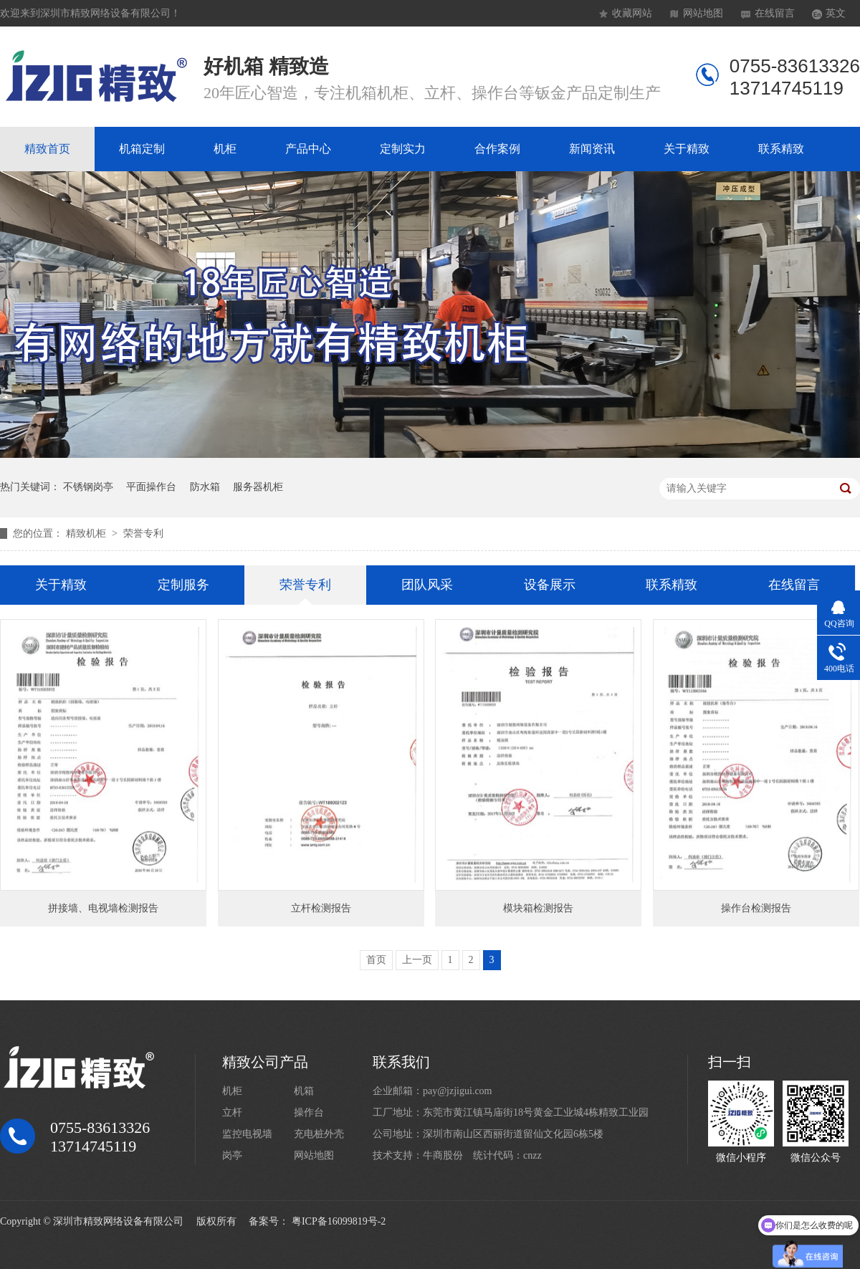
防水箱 (205, 487)
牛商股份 (443, 1155)
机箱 (304, 1091)
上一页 (417, 959)
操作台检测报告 (756, 908)
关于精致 (687, 149)
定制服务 (183, 585)
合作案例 (497, 149)
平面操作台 (151, 487)
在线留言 (775, 13)
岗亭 (232, 1155)
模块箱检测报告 (538, 908)
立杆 (232, 1112)
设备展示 (549, 585)
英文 (836, 13)
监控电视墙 (247, 1134)
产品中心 (308, 149)
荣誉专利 (143, 533)
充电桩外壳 (319, 1134)
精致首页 (47, 149)
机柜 (225, 149)
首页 (376, 959)
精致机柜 (87, 533)
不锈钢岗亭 (88, 487)
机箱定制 (142, 149)
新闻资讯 (592, 149)
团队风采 (427, 585)
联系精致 (781, 149)
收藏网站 (632, 13)
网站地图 (703, 13)
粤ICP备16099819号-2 (339, 1221)
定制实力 (403, 149)
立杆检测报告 (321, 908)
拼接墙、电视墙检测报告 (103, 908)
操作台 (309, 1112)
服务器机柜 (258, 487)
